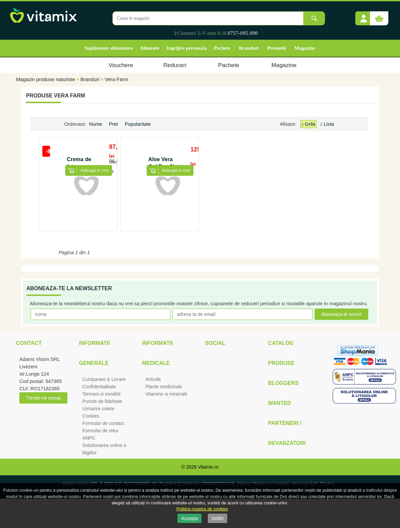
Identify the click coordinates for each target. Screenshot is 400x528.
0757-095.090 (243, 33)
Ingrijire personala (186, 48)
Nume (96, 124)
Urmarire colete (98, 408)
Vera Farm (116, 79)
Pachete (222, 48)
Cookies (90, 416)
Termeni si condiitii (101, 394)
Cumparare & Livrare (104, 379)
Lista (327, 124)
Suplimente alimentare (108, 48)
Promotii (276, 48)
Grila (308, 124)
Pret (114, 124)
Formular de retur (100, 430)
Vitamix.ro (208, 467)
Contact (29, 343)
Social (215, 343)
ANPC (88, 438)
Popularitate (138, 124)
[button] (363, 16)
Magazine (304, 48)
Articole (153, 379)
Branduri (249, 48)
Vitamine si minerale (166, 394)
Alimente (149, 48)
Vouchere (120, 65)
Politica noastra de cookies (202, 508)
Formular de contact (103, 423)
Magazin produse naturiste (45, 79)
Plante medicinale (163, 386)
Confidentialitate (99, 386)
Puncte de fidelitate (102, 401)
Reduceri (174, 65)
